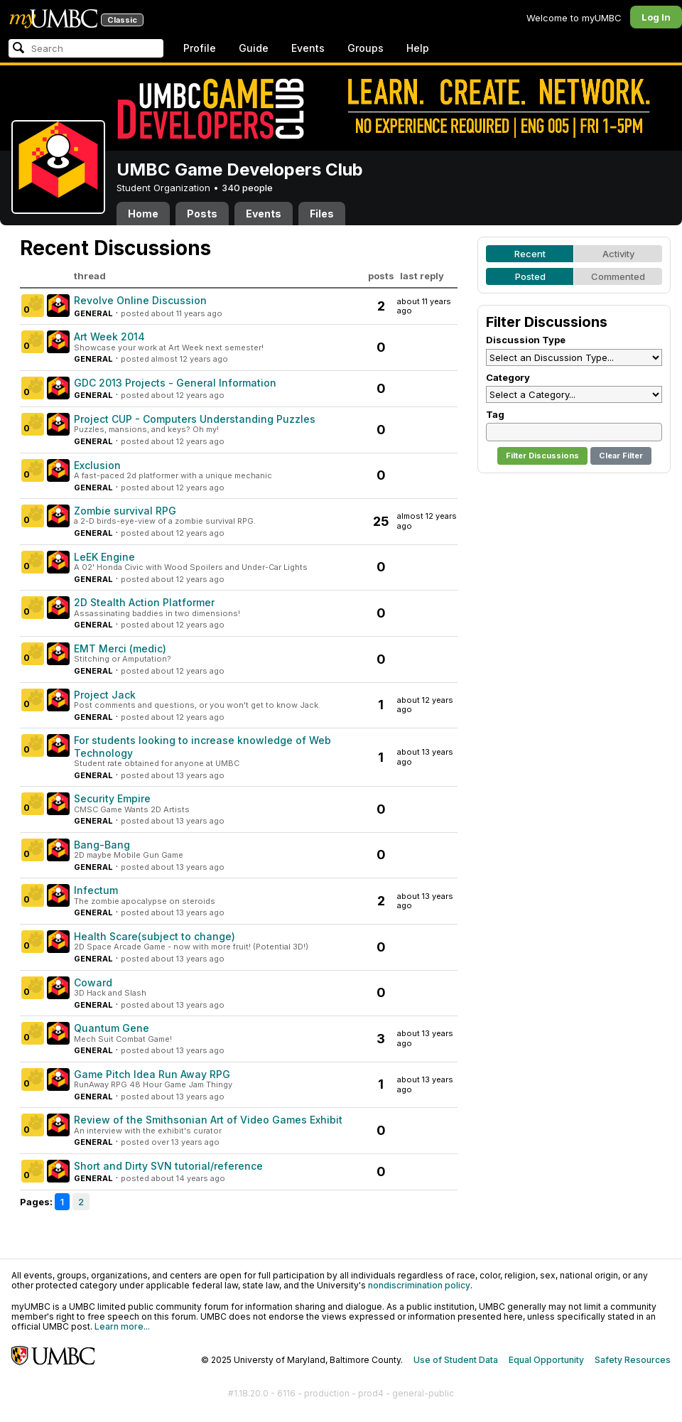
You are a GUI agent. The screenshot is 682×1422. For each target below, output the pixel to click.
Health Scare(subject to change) (154, 936)
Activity (618, 253)
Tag (495, 414)
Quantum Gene (111, 1028)
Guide (254, 48)
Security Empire (112, 798)
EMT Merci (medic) (120, 648)
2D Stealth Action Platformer (144, 602)
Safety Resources (633, 1359)
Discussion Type (525, 339)
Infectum (96, 890)
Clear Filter (621, 455)
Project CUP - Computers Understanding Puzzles (194, 419)
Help (417, 48)
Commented (618, 276)
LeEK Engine (104, 557)
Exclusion (97, 465)
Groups (365, 48)
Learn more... (122, 1326)
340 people (247, 187)
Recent (530, 253)
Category (508, 377)
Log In (656, 17)
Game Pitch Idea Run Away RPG (152, 1074)
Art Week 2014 (109, 336)
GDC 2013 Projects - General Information (175, 383)
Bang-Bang (102, 845)
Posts (202, 214)
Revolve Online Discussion (140, 300)
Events (308, 48)
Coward (93, 982)
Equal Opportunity (546, 1359)
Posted (530, 276)
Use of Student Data (455, 1359)
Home (143, 214)
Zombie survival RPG (125, 511)
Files (322, 214)
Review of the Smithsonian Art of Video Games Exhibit (208, 1120)
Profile (199, 48)
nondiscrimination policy (419, 1285)
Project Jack (105, 695)
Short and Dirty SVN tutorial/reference (168, 1166)
